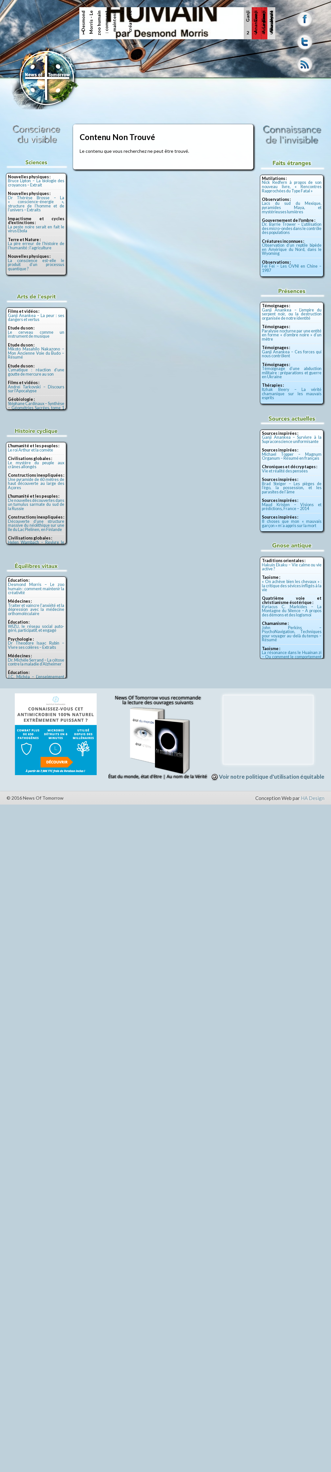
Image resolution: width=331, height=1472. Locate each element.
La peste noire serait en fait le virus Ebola (36, 229)
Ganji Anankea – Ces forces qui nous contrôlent (291, 354)
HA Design (312, 798)
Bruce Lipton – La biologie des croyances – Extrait (36, 182)
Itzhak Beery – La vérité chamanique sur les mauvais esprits (291, 393)
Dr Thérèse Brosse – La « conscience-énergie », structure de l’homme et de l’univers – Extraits (36, 204)
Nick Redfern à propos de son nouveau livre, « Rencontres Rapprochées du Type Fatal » (291, 186)
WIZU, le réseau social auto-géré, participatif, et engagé (36, 628)
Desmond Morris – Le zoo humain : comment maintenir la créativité (36, 588)
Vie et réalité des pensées (285, 471)
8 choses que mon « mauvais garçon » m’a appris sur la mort (291, 523)
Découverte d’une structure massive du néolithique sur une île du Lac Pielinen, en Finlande (36, 525)
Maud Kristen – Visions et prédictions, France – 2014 (291, 506)
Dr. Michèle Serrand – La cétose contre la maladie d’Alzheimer (36, 662)
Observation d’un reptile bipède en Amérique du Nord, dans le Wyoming (291, 249)
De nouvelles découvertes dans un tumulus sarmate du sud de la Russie (36, 504)
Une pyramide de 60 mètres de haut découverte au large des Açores (36, 483)
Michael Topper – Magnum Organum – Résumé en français (291, 456)
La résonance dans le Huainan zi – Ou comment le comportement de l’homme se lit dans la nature (291, 656)
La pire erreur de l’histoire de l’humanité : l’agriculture (36, 245)
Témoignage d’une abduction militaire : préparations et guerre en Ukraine (291, 372)
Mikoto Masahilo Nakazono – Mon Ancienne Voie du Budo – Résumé (36, 353)
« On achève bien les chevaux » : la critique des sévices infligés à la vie (291, 585)
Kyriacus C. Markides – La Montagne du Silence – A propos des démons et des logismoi (291, 610)
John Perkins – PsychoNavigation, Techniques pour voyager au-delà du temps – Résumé (291, 634)
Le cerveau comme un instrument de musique (36, 334)
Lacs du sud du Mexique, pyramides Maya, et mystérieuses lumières (291, 207)
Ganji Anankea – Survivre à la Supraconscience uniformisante (291, 439)
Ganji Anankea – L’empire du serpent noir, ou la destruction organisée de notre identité (291, 314)
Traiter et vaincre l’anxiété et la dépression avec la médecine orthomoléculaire (36, 609)
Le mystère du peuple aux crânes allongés (36, 465)
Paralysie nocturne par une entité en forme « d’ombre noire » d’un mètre (291, 335)
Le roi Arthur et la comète (30, 450)
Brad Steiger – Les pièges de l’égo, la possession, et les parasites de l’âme (291, 487)
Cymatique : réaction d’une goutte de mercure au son (36, 372)
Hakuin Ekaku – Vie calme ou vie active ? (291, 567)
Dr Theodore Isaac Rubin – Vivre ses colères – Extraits (36, 645)
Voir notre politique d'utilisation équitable (267, 776)
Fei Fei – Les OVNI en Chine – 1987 (291, 268)
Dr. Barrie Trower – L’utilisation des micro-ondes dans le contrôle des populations (291, 228)
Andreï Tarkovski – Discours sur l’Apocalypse (36, 389)
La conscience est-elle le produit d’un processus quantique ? (36, 264)
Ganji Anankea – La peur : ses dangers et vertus (36, 317)
